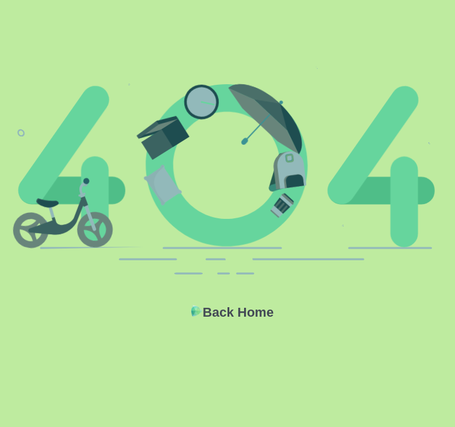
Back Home (238, 312)
